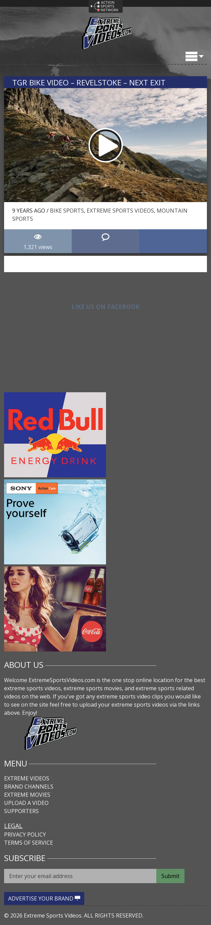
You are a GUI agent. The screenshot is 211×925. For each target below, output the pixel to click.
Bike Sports (67, 210)
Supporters (21, 811)
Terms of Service (28, 842)
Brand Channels (28, 786)
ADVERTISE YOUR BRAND (44, 898)
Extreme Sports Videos (120, 210)
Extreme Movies (27, 794)
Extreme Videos (26, 778)
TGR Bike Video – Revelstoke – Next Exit (88, 82)
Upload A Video (26, 803)
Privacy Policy (25, 834)
